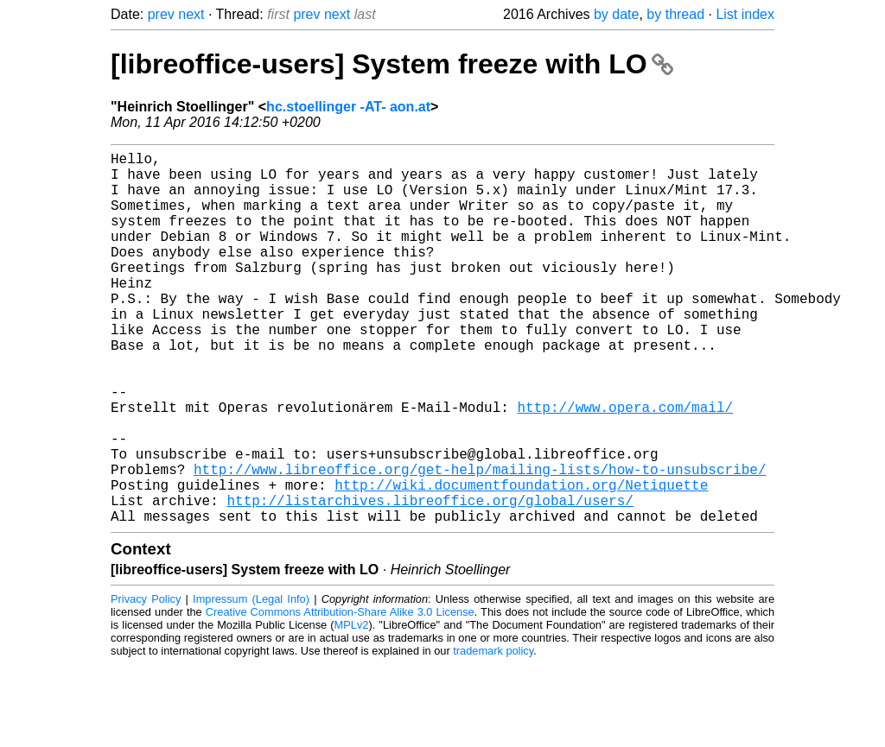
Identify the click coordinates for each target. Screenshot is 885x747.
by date (616, 14)
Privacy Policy (146, 681)
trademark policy (493, 733)
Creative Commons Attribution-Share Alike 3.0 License (340, 694)
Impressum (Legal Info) (251, 681)
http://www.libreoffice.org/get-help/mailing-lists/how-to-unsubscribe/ (480, 541)
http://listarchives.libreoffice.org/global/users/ (429, 579)
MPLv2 (351, 707)
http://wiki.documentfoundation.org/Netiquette (521, 560)
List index (745, 14)
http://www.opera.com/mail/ (625, 465)
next (191, 14)
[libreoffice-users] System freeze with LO (392, 63)
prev (161, 14)
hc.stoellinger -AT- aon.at (348, 106)
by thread (675, 14)
